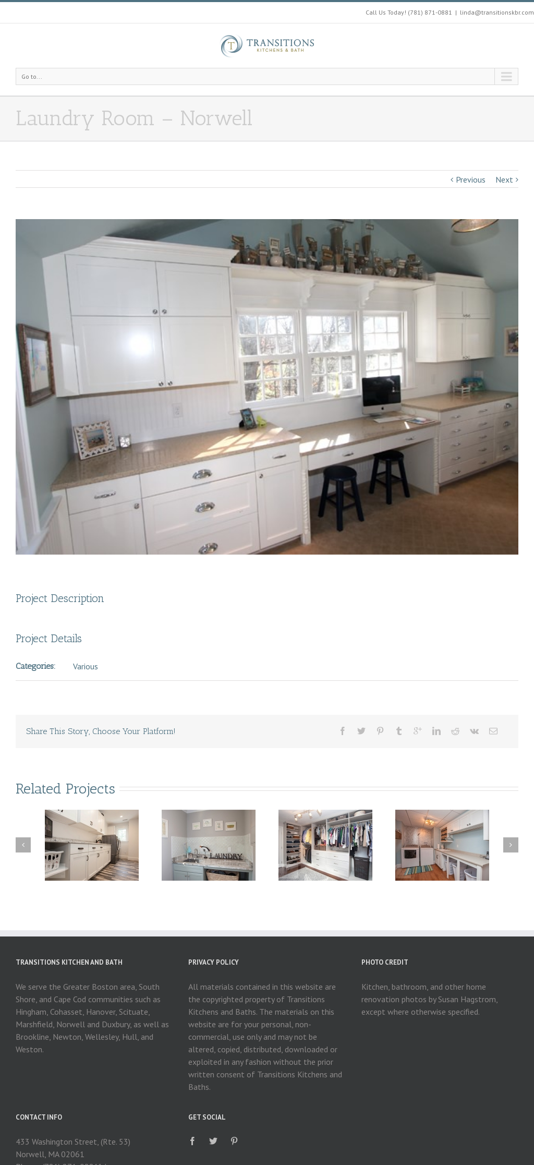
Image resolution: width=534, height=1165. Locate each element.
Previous (471, 179)
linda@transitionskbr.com (497, 12)
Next (504, 179)
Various (85, 666)
